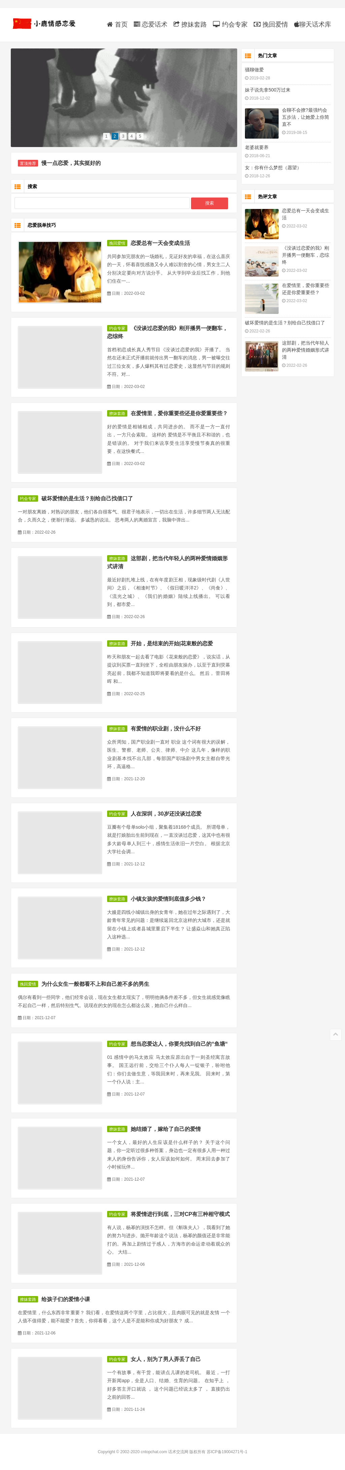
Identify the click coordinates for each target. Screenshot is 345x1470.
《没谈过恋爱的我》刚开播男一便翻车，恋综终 (305, 255)
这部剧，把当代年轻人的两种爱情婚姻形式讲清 (305, 350)
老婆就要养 (257, 147)
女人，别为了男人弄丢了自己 (166, 1359)
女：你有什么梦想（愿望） (273, 167)
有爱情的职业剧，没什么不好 (166, 728)
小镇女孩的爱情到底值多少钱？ (168, 899)
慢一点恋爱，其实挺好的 (71, 163)
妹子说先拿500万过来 (267, 90)
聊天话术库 (312, 24)
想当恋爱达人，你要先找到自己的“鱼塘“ (179, 1044)
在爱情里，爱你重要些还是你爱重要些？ (179, 413)
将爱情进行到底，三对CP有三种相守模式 (180, 1214)
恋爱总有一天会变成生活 (160, 243)
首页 (117, 24)
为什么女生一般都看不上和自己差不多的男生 (95, 984)
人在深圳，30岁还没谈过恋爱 (166, 814)
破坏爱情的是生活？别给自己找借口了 (87, 498)
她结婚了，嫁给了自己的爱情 (166, 1129)
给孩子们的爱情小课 (65, 1299)
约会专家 (230, 24)
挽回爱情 (271, 24)
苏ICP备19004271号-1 (227, 1451)
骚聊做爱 (254, 69)
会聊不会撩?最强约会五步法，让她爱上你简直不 (305, 117)
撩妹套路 (190, 24)
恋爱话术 (150, 24)
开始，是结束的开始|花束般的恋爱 (172, 643)
